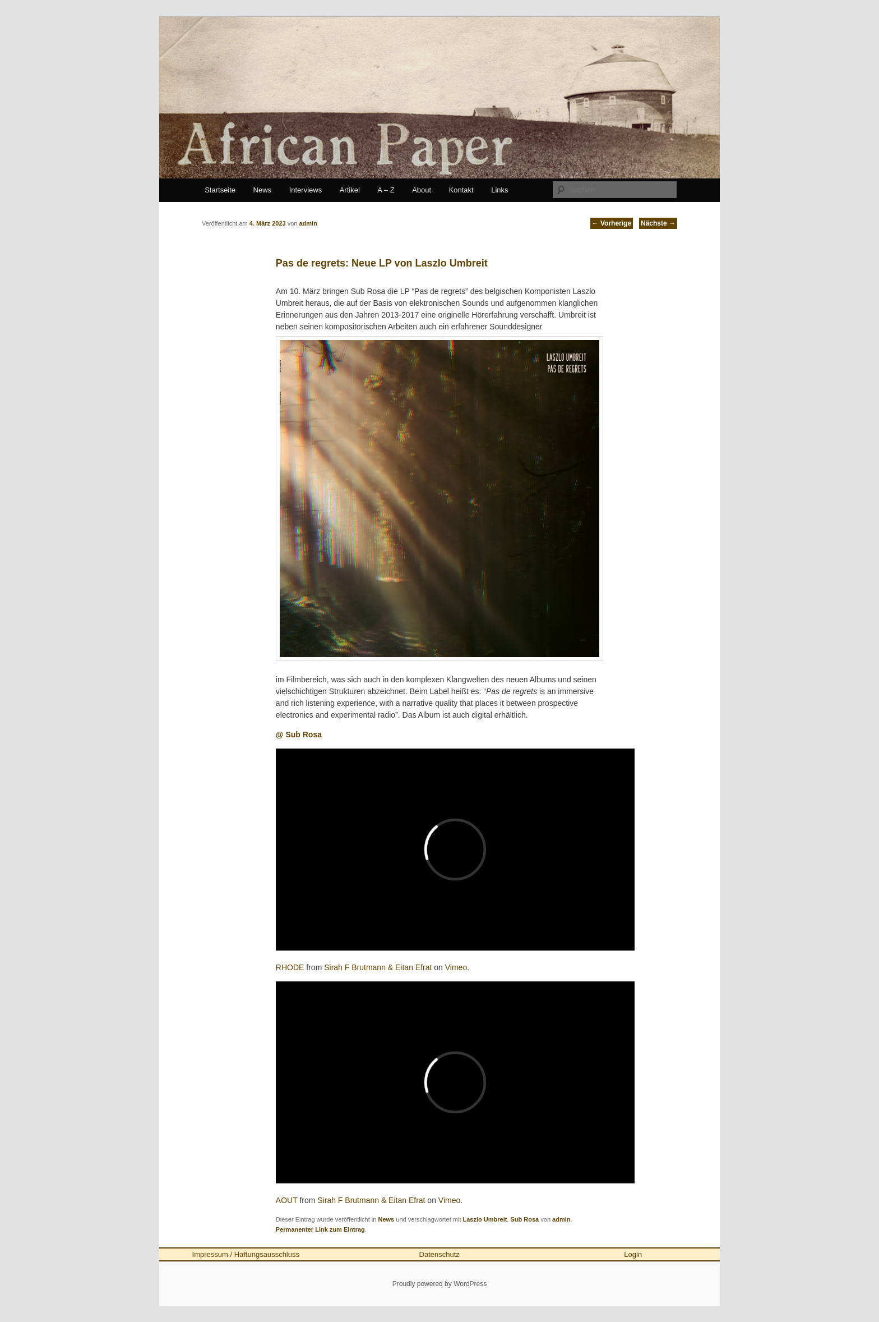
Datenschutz (439, 1254)
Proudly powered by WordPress (439, 1284)
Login (633, 1254)
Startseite (220, 190)
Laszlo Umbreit (485, 1219)
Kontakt (461, 190)
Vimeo (456, 967)
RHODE (290, 967)
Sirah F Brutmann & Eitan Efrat (378, 967)
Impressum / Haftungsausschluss (245, 1254)
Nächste (658, 223)
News (262, 190)
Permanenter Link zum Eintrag (320, 1229)
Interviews (305, 190)
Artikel (350, 190)
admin (561, 1219)
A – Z (385, 190)
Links (499, 190)
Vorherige (611, 223)
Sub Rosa (524, 1219)
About (421, 190)
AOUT (287, 1200)
